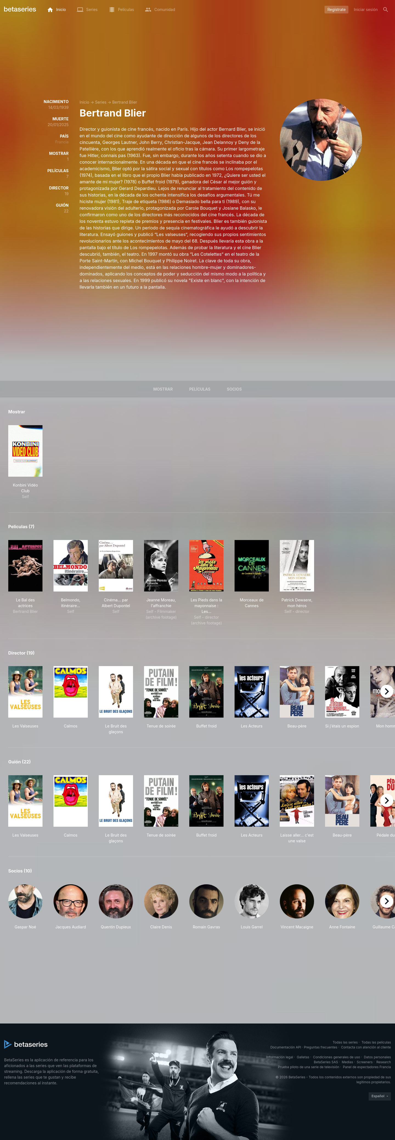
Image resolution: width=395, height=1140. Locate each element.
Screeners (365, 1062)
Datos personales (377, 1057)
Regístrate (336, 9)
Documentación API (285, 1047)
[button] (25, 907)
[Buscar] (385, 9)
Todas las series (345, 1042)
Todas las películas (376, 1042)
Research (383, 1062)
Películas (199, 389)
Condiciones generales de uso (336, 1057)
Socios (234, 389)
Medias (347, 1062)
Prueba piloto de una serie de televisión (308, 1067)
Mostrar (163, 389)
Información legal (279, 1057)
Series (100, 102)
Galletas (303, 1057)
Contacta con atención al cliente (366, 1047)
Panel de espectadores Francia (367, 1067)
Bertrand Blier (124, 102)
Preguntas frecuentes (320, 1047)
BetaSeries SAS (326, 1062)
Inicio (84, 102)
